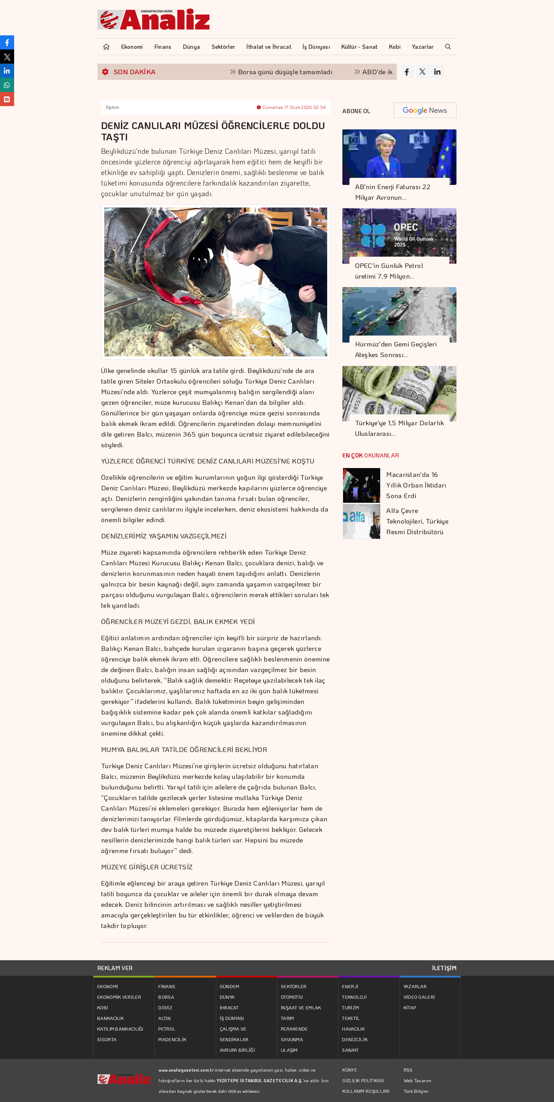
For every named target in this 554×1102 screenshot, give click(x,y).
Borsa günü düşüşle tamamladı (293, 71)
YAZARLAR (414, 986)
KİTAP (409, 1007)
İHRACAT (229, 1007)
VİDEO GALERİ (419, 997)
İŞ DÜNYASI (232, 1018)
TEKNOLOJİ (354, 997)
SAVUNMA (292, 1039)
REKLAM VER (115, 968)
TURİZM (350, 1007)
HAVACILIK (353, 1029)
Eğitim (112, 107)
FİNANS (166, 986)
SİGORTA (107, 1039)
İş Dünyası (316, 46)
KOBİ (102, 1007)
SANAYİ (350, 1050)
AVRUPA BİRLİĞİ (237, 1050)
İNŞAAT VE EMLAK (301, 1007)
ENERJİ (350, 986)
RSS (408, 1070)
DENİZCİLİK (354, 1039)
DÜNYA (227, 997)
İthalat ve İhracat (268, 46)
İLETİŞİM (444, 968)
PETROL (166, 1029)
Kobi (395, 46)
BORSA (166, 997)
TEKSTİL (351, 1018)
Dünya (191, 46)
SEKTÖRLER (294, 986)
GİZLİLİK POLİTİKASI (363, 1080)
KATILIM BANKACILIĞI (120, 1029)
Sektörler (223, 46)
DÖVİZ (165, 1007)
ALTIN (164, 1018)
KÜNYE (349, 1070)
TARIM (287, 1018)
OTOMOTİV (292, 997)
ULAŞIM (289, 1050)
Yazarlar (423, 46)
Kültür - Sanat (359, 46)
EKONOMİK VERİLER (119, 997)
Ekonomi (132, 46)
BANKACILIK (110, 1018)
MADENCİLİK (172, 1039)
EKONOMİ (107, 986)
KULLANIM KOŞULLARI (365, 1091)
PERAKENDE (294, 1029)
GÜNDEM (230, 986)
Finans (163, 46)
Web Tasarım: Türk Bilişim (418, 1085)
